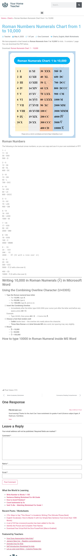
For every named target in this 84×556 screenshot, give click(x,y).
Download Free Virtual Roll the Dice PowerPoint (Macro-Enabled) (32, 528)
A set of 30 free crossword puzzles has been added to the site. (31, 523)
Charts (10, 18)
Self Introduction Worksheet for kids (20, 546)
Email (5, 472)
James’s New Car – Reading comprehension (24, 541)
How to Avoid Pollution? (16, 500)
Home (3, 18)
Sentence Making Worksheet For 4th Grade (23, 497)
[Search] (79, 5)
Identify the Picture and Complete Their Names (25, 526)
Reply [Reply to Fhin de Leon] (10, 419)
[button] (42, 13)
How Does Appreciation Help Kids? (20, 538)
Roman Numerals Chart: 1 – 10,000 (24, 48)
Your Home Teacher (16, 5)
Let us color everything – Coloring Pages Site (24, 549)
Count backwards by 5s (16, 503)
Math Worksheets (72, 37)
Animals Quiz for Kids (15, 544)
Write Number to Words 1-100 (18, 495)
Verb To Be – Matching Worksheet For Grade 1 (25, 505)
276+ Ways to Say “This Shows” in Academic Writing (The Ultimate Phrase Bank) (38, 515)
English (61, 37)
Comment (6, 436)
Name (5, 464)
